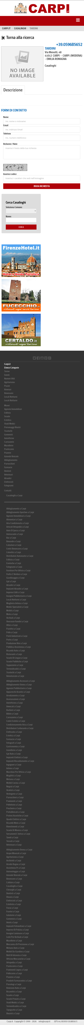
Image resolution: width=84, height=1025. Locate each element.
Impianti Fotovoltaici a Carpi (18, 926)
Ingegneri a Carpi (13, 764)
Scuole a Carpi (12, 995)
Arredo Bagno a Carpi (15, 864)
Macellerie (8, 445)
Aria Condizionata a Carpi (17, 523)
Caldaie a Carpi (13, 882)
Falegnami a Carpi (14, 567)
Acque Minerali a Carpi (16, 853)
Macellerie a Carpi (14, 940)
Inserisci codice (9, 174)
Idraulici (7, 478)
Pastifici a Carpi (13, 628)
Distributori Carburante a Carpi (19, 728)
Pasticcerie (9, 449)
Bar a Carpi (11, 537)
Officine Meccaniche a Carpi (18, 959)
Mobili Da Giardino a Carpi (17, 951)
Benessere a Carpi (14, 878)
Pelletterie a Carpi (14, 804)
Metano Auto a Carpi (15, 948)
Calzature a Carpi (13, 545)
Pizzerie (7, 452)
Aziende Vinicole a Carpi (16, 875)
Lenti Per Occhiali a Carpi (17, 937)
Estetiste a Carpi (13, 904)
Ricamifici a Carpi (14, 991)
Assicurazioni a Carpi (15, 699)
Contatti (7, 490)
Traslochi (8, 431)
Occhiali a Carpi (13, 618)
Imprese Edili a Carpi (15, 592)
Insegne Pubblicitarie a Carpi (19, 596)
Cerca (21, 227)
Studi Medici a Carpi (15, 1002)
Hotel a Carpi (12, 922)
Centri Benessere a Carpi (17, 548)
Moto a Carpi (12, 614)
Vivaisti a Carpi (13, 1013)
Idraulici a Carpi (13, 585)
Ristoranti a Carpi (14, 654)
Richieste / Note (10, 144)
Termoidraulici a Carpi (16, 668)
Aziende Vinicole (11, 456)
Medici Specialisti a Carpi (17, 607)
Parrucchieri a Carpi (15, 797)
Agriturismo (9, 382)
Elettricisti (8, 482)
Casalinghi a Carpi (14, 495)
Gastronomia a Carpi (15, 746)
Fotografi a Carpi (13, 743)
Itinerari (7, 389)
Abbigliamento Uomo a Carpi (19, 684)
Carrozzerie (9, 442)
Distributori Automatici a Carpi (19, 556)
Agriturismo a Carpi (15, 857)
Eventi (7, 375)
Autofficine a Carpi (14, 702)
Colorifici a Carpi (13, 552)
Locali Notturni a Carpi (16, 599)
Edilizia (7, 412)
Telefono (7, 133)
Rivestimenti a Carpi (15, 826)
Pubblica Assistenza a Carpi (18, 647)
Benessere (8, 393)
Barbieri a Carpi (13, 710)
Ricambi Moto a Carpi (15, 823)
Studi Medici (9, 423)
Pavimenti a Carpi (14, 801)
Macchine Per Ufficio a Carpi (18, 772)
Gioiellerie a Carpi (14, 750)
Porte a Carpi (12, 639)
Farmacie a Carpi (13, 739)
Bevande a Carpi (13, 541)
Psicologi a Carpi (13, 984)
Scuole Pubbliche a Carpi (17, 661)
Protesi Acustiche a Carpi (17, 815)
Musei (7, 405)
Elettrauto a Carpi (14, 732)
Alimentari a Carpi (14, 519)
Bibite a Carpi (12, 713)
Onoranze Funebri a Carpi (17, 621)
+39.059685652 (69, 44)
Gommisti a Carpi (14, 918)
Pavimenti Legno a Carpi (17, 969)
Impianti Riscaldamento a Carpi (20, 761)
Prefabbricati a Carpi (15, 812)
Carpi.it (6, 28)
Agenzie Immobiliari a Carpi (18, 516)
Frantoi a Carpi (12, 911)
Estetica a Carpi (13, 735)
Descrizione (13, 90)
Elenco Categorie (11, 367)
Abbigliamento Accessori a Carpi (20, 681)
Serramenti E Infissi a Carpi (18, 834)
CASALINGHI (20, 28)
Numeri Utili (9, 378)
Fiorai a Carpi (12, 908)
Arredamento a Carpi (15, 695)
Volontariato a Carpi (15, 676)
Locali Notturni (10, 396)
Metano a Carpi (13, 779)
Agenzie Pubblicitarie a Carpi (19, 688)
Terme (7, 371)
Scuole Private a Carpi (16, 999)
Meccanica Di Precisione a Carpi (20, 944)
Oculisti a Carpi (13, 790)
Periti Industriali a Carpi (16, 636)
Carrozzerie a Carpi (14, 717)
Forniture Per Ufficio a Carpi (18, 570)
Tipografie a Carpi (14, 1009)
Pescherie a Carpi (13, 808)
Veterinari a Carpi (14, 844)
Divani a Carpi (12, 897)
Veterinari (8, 474)
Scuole (7, 416)
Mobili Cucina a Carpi (15, 783)
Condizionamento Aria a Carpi (19, 724)
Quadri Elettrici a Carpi (16, 819)
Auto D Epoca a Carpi (15, 530)
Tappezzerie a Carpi (14, 665)
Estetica (7, 420)
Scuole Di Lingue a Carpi (16, 658)
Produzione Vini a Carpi (16, 643)
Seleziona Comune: (14, 207)
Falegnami (8, 485)
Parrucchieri (9, 463)
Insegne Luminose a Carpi (17, 933)
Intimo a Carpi (12, 768)
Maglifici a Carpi (13, 775)
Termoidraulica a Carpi (16, 1006)
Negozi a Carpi (12, 786)
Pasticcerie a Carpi (14, 966)
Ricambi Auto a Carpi (15, 650)
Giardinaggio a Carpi (15, 577)
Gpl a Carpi (11, 581)
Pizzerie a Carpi (13, 977)
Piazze (7, 386)
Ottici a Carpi (12, 625)
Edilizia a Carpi (12, 559)
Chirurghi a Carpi (13, 889)
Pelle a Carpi (11, 632)
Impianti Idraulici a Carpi (17, 588)
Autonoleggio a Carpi (15, 871)
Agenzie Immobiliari (13, 409)
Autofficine (9, 438)
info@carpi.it (44, 1021)
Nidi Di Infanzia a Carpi (16, 955)
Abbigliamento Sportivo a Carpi (20, 512)
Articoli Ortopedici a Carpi (17, 527)
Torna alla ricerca (17, 37)
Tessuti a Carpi (12, 841)
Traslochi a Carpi (13, 672)
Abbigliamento (10, 460)
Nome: (8, 216)
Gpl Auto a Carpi (13, 753)
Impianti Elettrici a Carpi (17, 757)
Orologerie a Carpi (14, 793)
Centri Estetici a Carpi (15, 721)
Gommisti (8, 434)
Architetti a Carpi (13, 860)
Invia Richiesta (42, 186)
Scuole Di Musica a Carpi (17, 830)
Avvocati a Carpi (13, 706)
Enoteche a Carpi (13, 563)
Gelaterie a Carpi (13, 915)
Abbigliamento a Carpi (16, 508)
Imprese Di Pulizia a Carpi (17, 929)
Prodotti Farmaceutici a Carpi (19, 980)
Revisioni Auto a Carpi (16, 988)
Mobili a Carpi (12, 610)
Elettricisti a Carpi (14, 900)
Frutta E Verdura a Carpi (16, 574)
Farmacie (8, 467)
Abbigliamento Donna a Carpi (19, 849)
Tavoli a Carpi (12, 837)
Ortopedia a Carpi (14, 962)
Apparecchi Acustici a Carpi (18, 692)
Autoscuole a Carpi (14, 534)
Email (5, 125)
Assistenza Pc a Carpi (15, 868)
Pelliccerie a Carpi (14, 973)
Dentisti (7, 471)
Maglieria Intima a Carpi (17, 603)
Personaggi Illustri (12, 427)
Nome (5, 117)
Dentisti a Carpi (13, 893)
